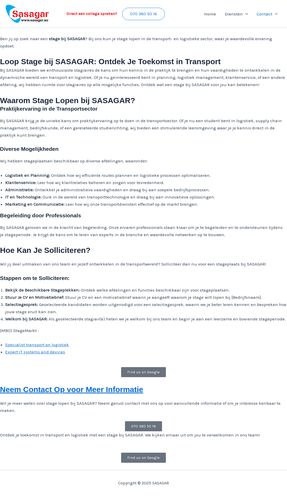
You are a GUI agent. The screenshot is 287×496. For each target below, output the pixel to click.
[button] (143, 14)
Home (210, 13)
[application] (245, 14)
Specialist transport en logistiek (37, 344)
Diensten (236, 14)
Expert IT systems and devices (35, 351)
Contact (267, 14)
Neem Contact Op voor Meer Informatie (71, 389)
